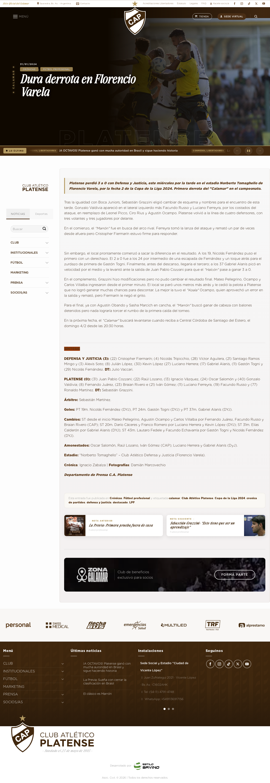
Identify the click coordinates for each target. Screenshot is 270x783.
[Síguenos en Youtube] (263, 4)
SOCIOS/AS (19, 292)
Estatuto (181, 3)
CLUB (15, 242)
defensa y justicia (99, 502)
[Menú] (20, 17)
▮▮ (248, 150)
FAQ (203, 3)
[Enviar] (44, 229)
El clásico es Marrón (97, 693)
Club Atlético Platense (197, 498)
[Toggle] (47, 242)
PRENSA (17, 282)
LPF (132, 502)
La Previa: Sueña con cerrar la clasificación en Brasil (104, 681)
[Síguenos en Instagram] (242, 4)
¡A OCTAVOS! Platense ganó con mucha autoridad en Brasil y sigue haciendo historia (102, 151)
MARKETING (19, 272)
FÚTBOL (17, 262)
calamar (174, 498)
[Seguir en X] (256, 4)
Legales (194, 3)
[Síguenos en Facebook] (234, 4)
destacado (120, 502)
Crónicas (29, 69)
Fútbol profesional (56, 69)
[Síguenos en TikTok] (249, 4)
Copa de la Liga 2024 (230, 498)
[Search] (255, 16)
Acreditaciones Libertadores (158, 3)
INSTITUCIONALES (24, 252)
